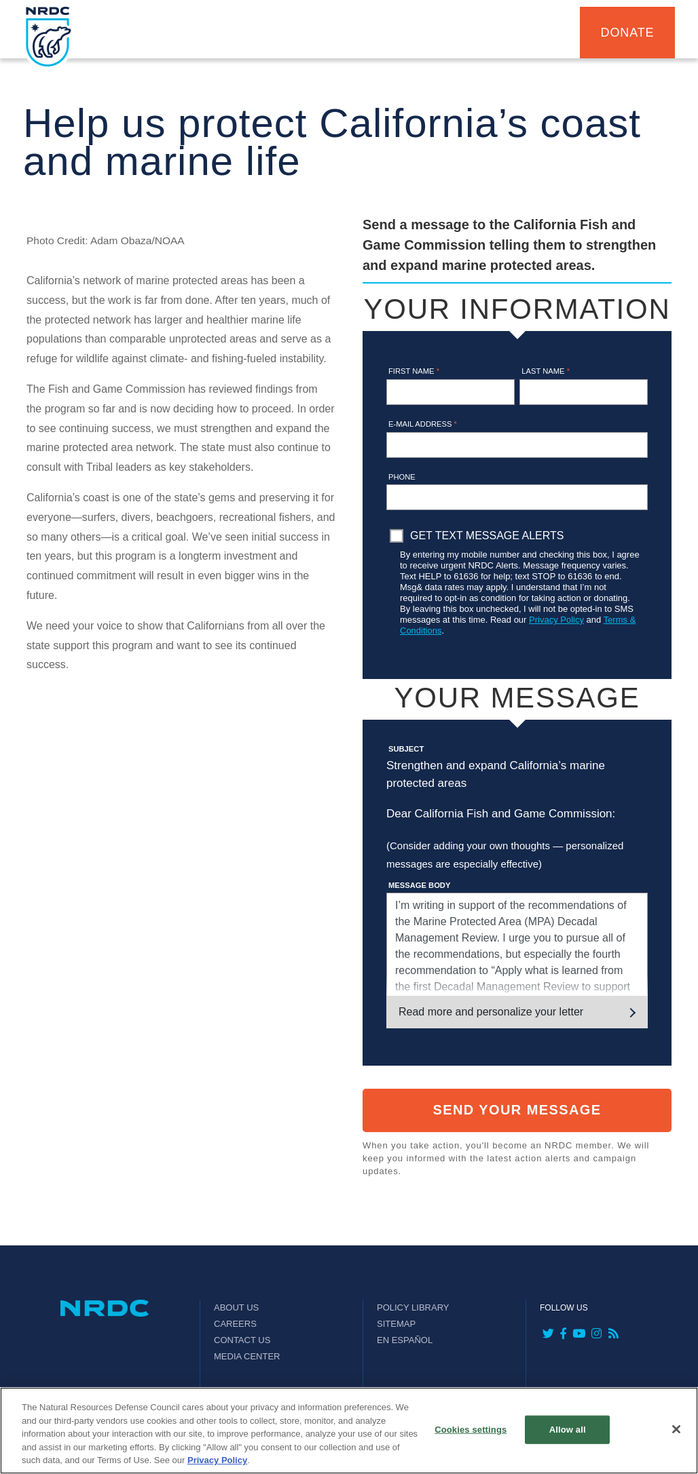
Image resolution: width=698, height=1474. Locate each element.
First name (413, 371)
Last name (545, 371)
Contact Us (242, 1340)
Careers (235, 1324)
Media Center (247, 1356)
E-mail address (422, 424)
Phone (402, 477)
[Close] (676, 1429)
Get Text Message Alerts (487, 535)
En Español (405, 1340)
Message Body (419, 885)
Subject (406, 749)
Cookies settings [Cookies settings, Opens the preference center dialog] (471, 1429)
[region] (349, 1430)
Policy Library (413, 1307)
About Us (236, 1307)
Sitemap (396, 1324)
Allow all (567, 1429)
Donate (628, 32)
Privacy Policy (556, 620)
